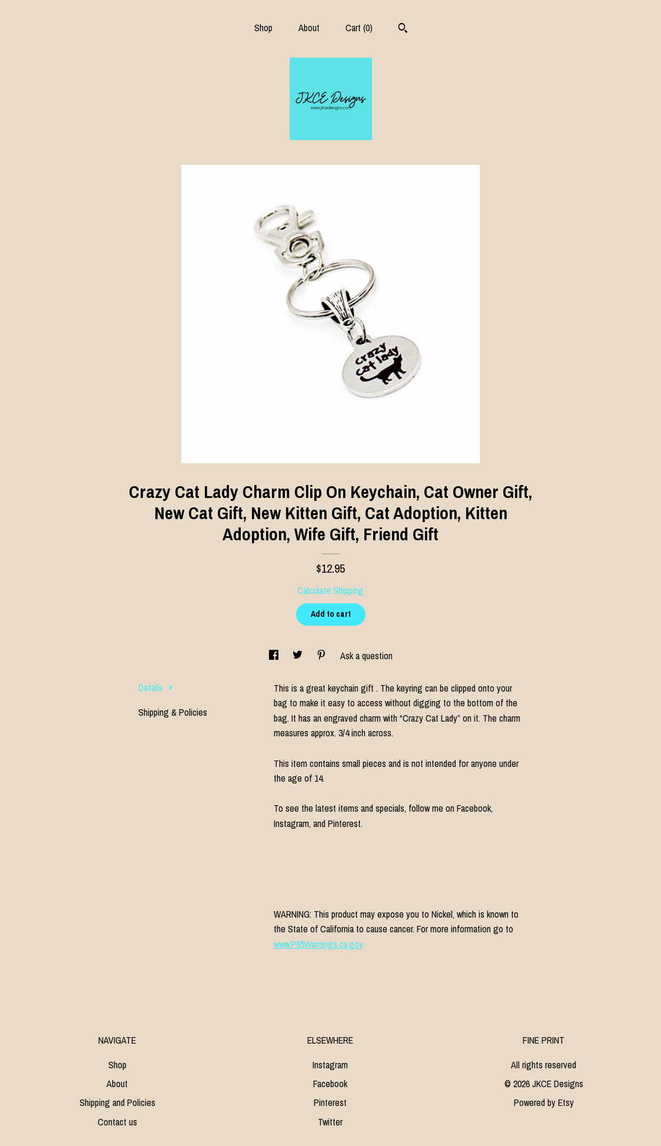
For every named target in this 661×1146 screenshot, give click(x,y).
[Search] (402, 29)
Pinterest (330, 1102)
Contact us (117, 1121)
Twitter (330, 1121)
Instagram (330, 1064)
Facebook (330, 1083)
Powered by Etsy (544, 1102)
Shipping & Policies (172, 712)
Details (155, 687)
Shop (263, 27)
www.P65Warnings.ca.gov (318, 944)
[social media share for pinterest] (322, 655)
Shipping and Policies (117, 1102)
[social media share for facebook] (275, 655)
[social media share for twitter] (299, 655)
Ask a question (366, 655)
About (309, 27)
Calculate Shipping (330, 590)
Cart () (359, 27)
